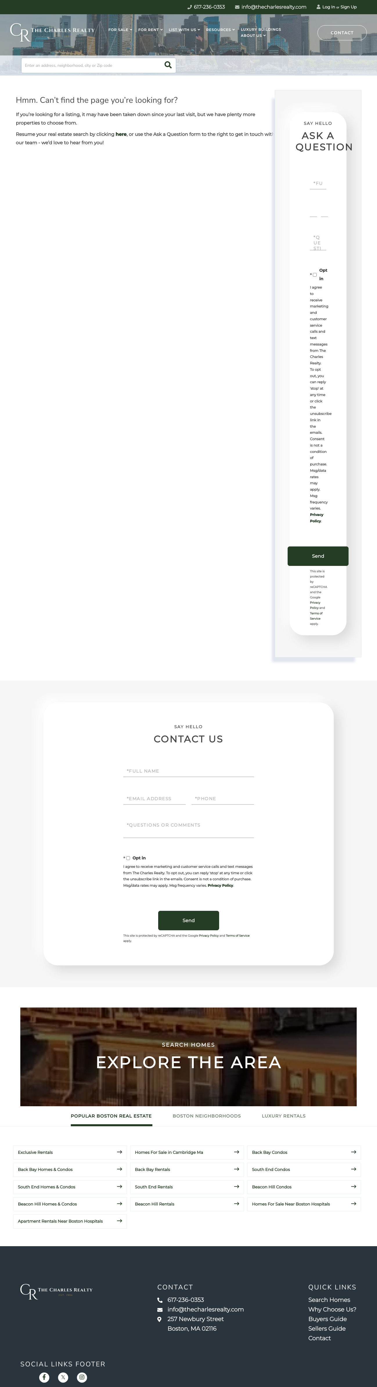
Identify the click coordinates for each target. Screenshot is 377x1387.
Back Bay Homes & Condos (45, 1169)
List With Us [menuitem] (182, 30)
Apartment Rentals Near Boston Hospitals (60, 1221)
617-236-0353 (180, 1300)
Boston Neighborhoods (207, 1116)
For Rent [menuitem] (148, 30)
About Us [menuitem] (251, 36)
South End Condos (271, 1169)
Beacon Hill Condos (271, 1187)
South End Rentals (154, 1187)
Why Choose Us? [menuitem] (332, 1309)
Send (318, 556)
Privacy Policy (220, 886)
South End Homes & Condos (46, 1187)
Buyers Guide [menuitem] (327, 1319)
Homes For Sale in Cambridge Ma (169, 1152)
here (121, 134)
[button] (168, 65)
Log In (326, 7)
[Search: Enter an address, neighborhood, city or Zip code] (98, 65)
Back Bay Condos (269, 1152)
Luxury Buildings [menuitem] (261, 30)
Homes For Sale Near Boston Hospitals (291, 1204)
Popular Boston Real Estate (111, 1116)
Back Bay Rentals (152, 1169)
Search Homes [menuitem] (329, 1300)
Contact (342, 32)
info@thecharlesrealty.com (270, 7)
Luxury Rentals (284, 1116)
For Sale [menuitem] (118, 30)
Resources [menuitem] (218, 30)
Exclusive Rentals (35, 1152)
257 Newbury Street (190, 1324)
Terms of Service (238, 936)
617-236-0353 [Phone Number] (206, 7)
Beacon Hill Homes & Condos (47, 1204)
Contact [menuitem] (319, 1338)
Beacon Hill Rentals (154, 1204)
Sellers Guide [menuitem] (327, 1328)
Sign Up (348, 7)
